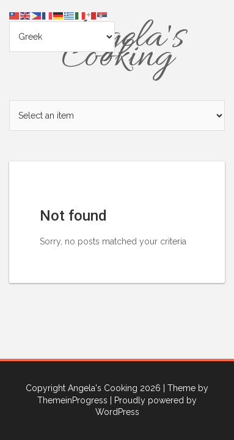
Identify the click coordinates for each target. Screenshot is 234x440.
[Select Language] (62, 36)
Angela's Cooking (117, 47)
